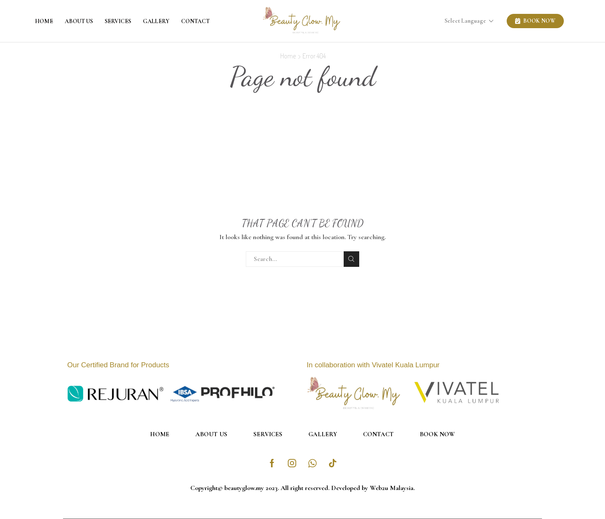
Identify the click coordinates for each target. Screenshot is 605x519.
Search (351, 259)
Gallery (156, 21)
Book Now (437, 434)
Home (44, 21)
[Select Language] (471, 21)
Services (118, 21)
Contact (195, 21)
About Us (79, 21)
